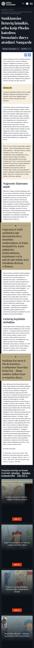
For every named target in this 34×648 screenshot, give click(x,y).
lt (23, 3)
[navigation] (31, 3)
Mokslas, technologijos (11, 49)
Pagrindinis (4, 10)
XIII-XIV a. (26, 49)
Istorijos (11, 10)
